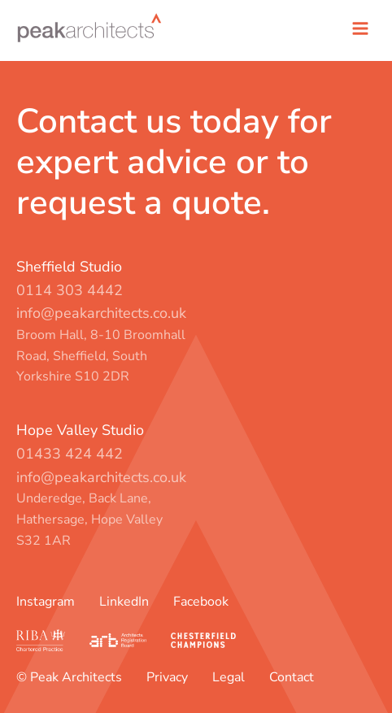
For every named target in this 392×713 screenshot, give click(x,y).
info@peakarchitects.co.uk (101, 313)
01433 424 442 (69, 453)
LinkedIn (124, 602)
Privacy (167, 677)
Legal (228, 677)
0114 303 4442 (69, 290)
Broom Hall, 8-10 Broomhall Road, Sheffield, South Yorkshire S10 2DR (100, 355)
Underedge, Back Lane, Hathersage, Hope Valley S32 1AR (89, 519)
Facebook (201, 602)
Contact (291, 677)
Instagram (45, 602)
